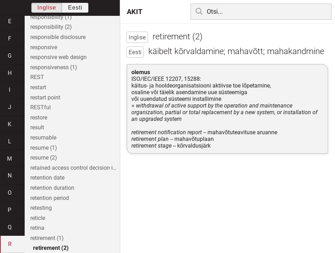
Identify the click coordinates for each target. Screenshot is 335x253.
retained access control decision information (75, 167)
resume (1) (43, 147)
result (37, 127)
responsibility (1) (51, 17)
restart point (45, 97)
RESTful (40, 107)
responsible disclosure (58, 37)
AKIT (134, 11)
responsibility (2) (51, 27)
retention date (47, 177)
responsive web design (58, 57)
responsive (43, 47)
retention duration (52, 187)
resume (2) (43, 157)
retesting (41, 208)
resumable (43, 137)
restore (38, 117)
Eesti (75, 8)
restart (38, 87)
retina (37, 228)
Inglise (46, 8)
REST (37, 77)
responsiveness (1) (53, 67)
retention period (49, 198)
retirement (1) (47, 238)
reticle (37, 218)
